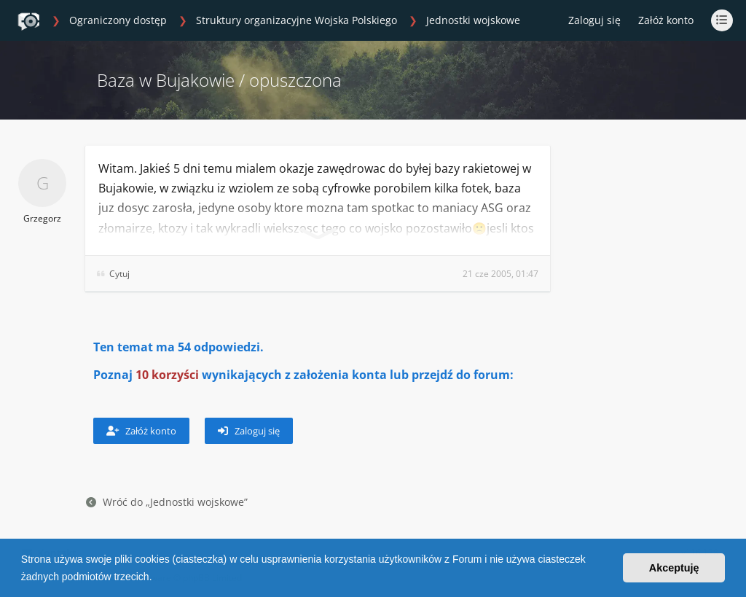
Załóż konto (666, 20)
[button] (156, 578)
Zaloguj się (249, 430)
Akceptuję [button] (674, 568)
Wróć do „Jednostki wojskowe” (167, 502)
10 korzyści (167, 375)
